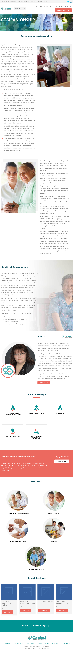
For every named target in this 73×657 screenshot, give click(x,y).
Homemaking (55, 542)
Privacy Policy (38, 1)
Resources (20, 1)
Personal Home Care (36, 570)
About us (57, 6)
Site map (45, 1)
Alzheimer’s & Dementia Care (18, 514)
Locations (4, 1)
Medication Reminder (18, 542)
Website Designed (33, 651)
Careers (26, 1)
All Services (47, 6)
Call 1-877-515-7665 (63, 10)
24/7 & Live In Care (54, 514)
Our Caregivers (12, 1)
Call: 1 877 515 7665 (62, 461)
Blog (31, 1)
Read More (7, 612)
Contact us (67, 6)
